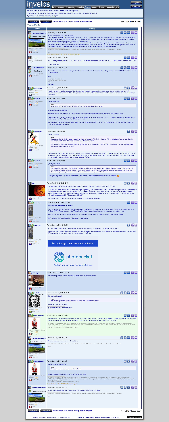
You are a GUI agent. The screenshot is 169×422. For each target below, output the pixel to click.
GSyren (36, 292)
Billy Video (51, 84)
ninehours (37, 203)
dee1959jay (38, 88)
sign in (50, 16)
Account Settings (100, 417)
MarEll (34, 183)
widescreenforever (39, 33)
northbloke (38, 131)
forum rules (64, 11)
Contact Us (81, 417)
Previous (133, 21)
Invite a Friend (111, 417)
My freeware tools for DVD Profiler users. (60, 307)
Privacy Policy (89, 417)
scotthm (37, 99)
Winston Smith (39, 68)
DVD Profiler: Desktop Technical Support (78, 21)
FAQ (118, 417)
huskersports (39, 316)
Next (139, 21)
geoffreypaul (35, 273)
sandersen (35, 58)
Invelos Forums (58, 21)
